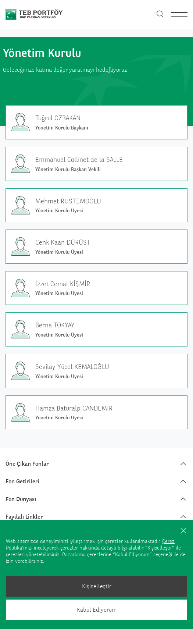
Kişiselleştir (96, 586)
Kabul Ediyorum (97, 609)
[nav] (179, 14)
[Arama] (160, 14)
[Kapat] (183, 530)
